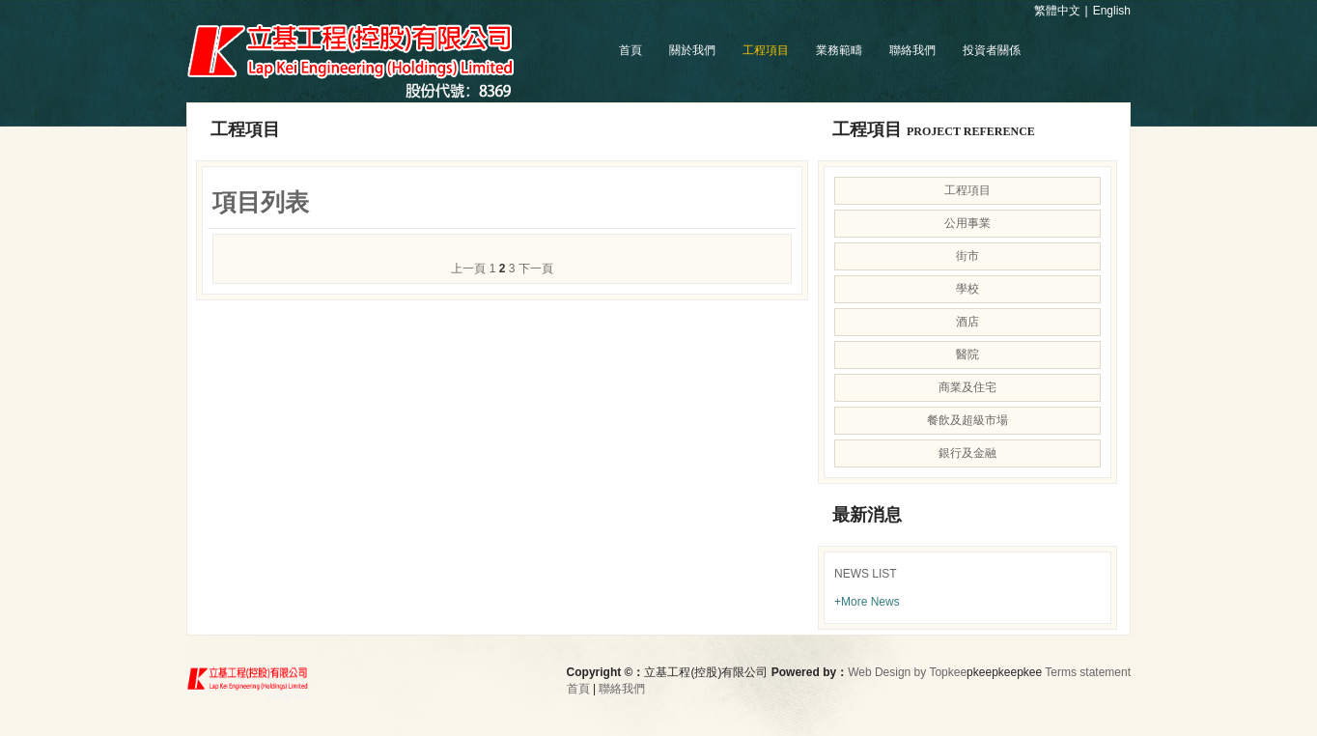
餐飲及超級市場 (967, 420)
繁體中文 (1057, 10)
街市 (967, 256)
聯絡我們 (912, 50)
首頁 (630, 50)
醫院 (967, 354)
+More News (867, 602)
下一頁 (535, 268)
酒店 (967, 321)
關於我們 (692, 50)
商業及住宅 (967, 387)
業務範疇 (839, 50)
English (1112, 10)
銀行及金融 (967, 453)
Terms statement (1088, 672)
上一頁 (468, 268)
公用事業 (967, 223)
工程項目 (766, 50)
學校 (967, 289)
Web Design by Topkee (907, 672)
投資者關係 (992, 50)
